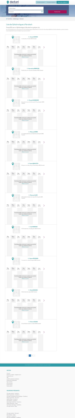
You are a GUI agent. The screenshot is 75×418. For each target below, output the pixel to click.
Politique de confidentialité (12, 380)
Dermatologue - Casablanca (28, 380)
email (49, 362)
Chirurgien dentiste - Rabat (28, 388)
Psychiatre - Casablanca (43, 374)
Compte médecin (48, 2)
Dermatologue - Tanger (43, 373)
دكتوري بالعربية (59, 385)
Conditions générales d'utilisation (13, 378)
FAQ (8, 377)
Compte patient (36, 2)
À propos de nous (10, 375)
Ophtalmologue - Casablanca (28, 378)
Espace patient (10, 385)
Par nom (55, 371)
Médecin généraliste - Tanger (28, 384)
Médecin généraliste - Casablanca (29, 373)
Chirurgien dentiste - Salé (43, 385)
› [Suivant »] (29, 352)
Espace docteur (10, 384)
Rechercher (60, 9)
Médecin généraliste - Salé (43, 384)
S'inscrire (9, 371)
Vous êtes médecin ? (62, 2)
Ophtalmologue (16, 16)
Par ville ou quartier (58, 373)
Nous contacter (10, 381)
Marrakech (22, 16)
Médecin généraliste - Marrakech (29, 377)
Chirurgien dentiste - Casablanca (29, 371)
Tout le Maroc (9, 16)
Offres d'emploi (10, 382)
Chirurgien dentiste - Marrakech (45, 371)
